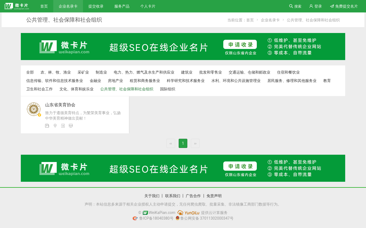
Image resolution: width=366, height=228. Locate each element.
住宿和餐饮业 (288, 72)
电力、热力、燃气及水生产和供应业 (144, 72)
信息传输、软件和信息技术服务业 (54, 80)
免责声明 (214, 196)
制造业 (101, 72)
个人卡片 (147, 6)
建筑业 (186, 72)
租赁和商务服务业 (145, 80)
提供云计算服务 (202, 212)
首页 (44, 6)
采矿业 (83, 72)
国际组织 (167, 89)
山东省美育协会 (60, 104)
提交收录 (96, 6)
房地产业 (115, 80)
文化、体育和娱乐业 (76, 89)
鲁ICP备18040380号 (155, 218)
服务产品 (121, 6)
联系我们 (172, 196)
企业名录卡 (68, 6)
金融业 (95, 80)
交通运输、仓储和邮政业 (249, 72)
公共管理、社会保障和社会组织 (313, 20)
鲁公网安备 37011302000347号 (204, 218)
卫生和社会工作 (39, 89)
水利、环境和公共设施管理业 (236, 80)
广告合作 (193, 196)
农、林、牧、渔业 (56, 72)
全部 (30, 72)
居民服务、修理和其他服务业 (292, 80)
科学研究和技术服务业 (186, 80)
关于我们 (151, 196)
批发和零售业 (210, 72)
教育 (327, 80)
